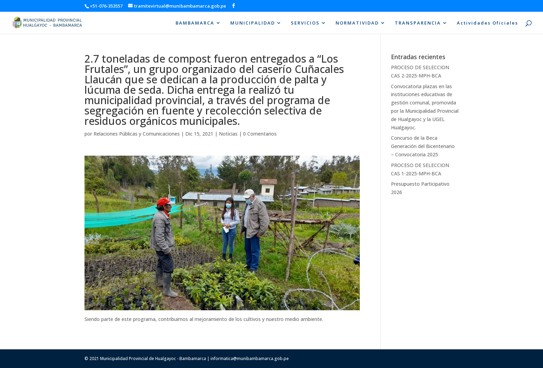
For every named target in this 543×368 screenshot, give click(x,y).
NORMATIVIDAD (357, 23)
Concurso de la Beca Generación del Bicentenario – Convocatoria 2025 (423, 146)
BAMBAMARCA (195, 23)
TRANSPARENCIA (418, 23)
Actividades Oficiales (487, 23)
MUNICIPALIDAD (252, 23)
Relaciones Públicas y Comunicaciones (137, 133)
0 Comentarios (260, 133)
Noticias (228, 133)
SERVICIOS (305, 23)
